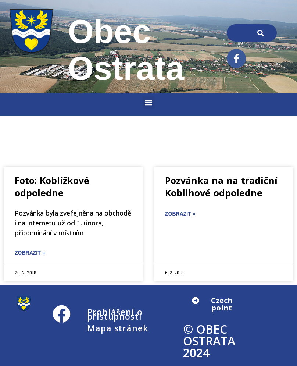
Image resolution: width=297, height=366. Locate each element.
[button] (149, 102)
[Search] (260, 33)
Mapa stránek (117, 328)
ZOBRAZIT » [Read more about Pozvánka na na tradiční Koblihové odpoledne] (180, 214)
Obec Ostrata (126, 50)
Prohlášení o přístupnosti (115, 314)
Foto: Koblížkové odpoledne (52, 186)
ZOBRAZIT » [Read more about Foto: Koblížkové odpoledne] (30, 253)
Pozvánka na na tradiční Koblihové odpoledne (221, 186)
